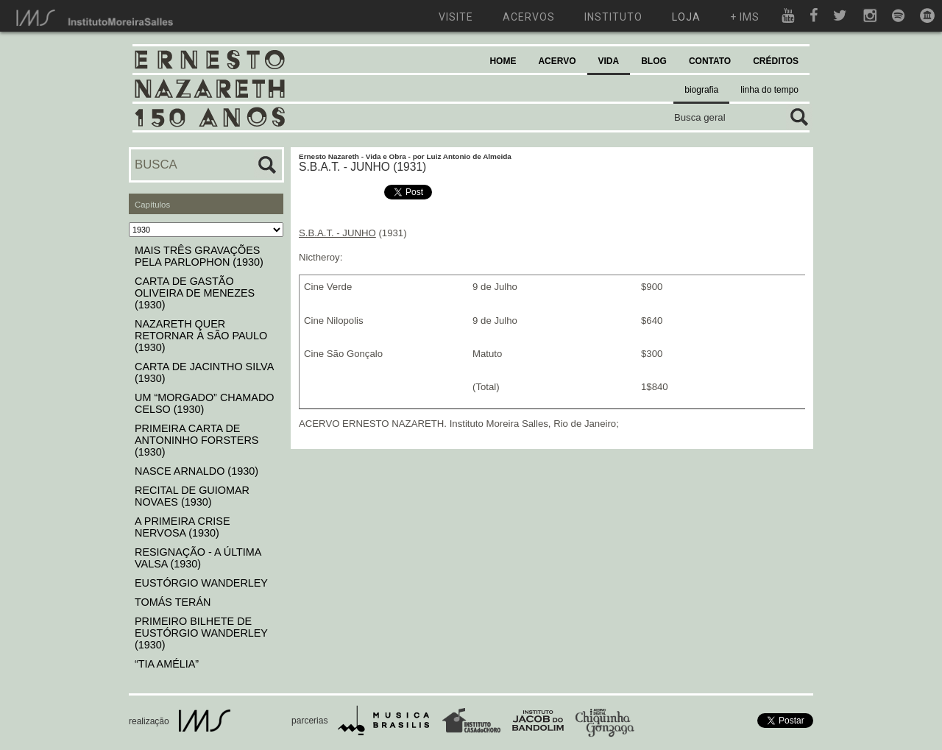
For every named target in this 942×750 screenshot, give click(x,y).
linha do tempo (769, 90)
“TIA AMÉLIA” (167, 664)
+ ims (744, 17)
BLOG (654, 61)
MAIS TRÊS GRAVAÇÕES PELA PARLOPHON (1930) (199, 256)
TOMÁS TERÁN (172, 602)
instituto (613, 17)
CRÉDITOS (775, 61)
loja (686, 17)
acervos (529, 17)
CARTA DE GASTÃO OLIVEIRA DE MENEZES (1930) (195, 293)
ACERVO (557, 61)
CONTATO (710, 61)
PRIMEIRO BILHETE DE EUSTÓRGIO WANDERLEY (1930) (201, 633)
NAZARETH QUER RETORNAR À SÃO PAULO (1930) (201, 335)
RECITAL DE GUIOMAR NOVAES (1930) (192, 496)
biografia (701, 90)
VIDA (609, 61)
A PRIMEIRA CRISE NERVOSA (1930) (182, 527)
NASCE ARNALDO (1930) (196, 471)
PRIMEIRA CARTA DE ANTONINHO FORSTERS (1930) (196, 440)
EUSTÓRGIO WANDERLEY (201, 583)
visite (456, 17)
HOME (502, 61)
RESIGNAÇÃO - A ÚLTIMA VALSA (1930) (198, 558)
